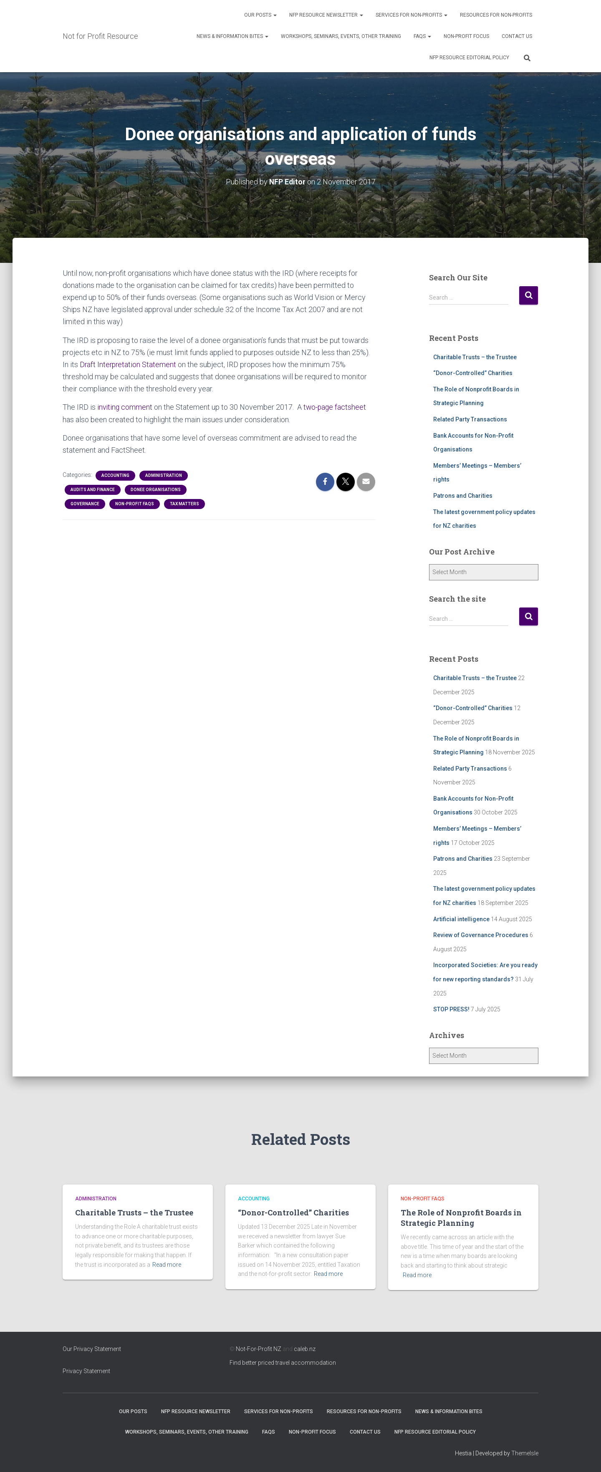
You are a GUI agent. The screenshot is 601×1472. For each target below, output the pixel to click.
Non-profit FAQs (134, 503)
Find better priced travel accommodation (283, 1362)
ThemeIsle (524, 1453)
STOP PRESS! (451, 1009)
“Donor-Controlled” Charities (473, 373)
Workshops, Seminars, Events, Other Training (341, 36)
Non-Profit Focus (466, 36)
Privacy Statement (86, 1371)
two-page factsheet (336, 407)
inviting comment (126, 407)
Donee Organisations (156, 489)
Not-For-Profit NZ (258, 1349)
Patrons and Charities (462, 495)
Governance (85, 503)
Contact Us (517, 36)
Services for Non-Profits (411, 15)
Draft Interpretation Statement (129, 364)
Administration (163, 475)
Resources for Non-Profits (496, 15)
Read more (166, 1264)
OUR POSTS (260, 15)
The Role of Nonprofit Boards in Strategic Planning (461, 1217)
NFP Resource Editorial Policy (469, 57)
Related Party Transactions (470, 419)
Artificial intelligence (461, 918)
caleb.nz (305, 1349)
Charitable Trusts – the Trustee (475, 356)
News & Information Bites (232, 36)
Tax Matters (184, 503)
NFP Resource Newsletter (326, 15)
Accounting (115, 475)
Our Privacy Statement (92, 1349)
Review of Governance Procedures (480, 935)
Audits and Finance (93, 489)
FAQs (422, 36)
